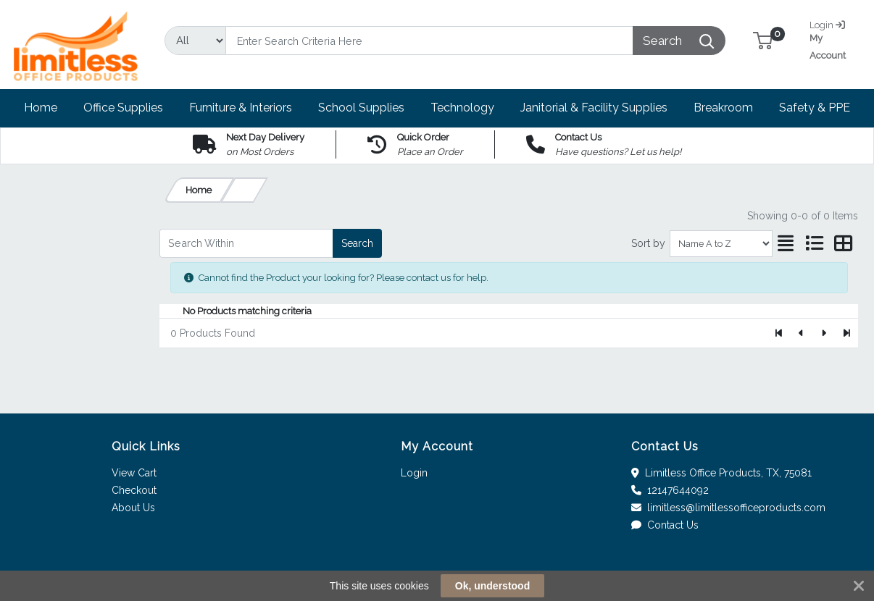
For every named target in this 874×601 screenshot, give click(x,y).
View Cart (134, 473)
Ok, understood (492, 586)
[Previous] (802, 333)
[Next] (823, 333)
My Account (835, 39)
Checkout (134, 490)
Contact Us (665, 525)
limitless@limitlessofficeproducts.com (728, 507)
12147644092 (670, 490)
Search (357, 243)
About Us (133, 507)
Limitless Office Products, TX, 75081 (721, 473)
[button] (763, 40)
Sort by (648, 243)
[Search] (429, 40)
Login (414, 473)
